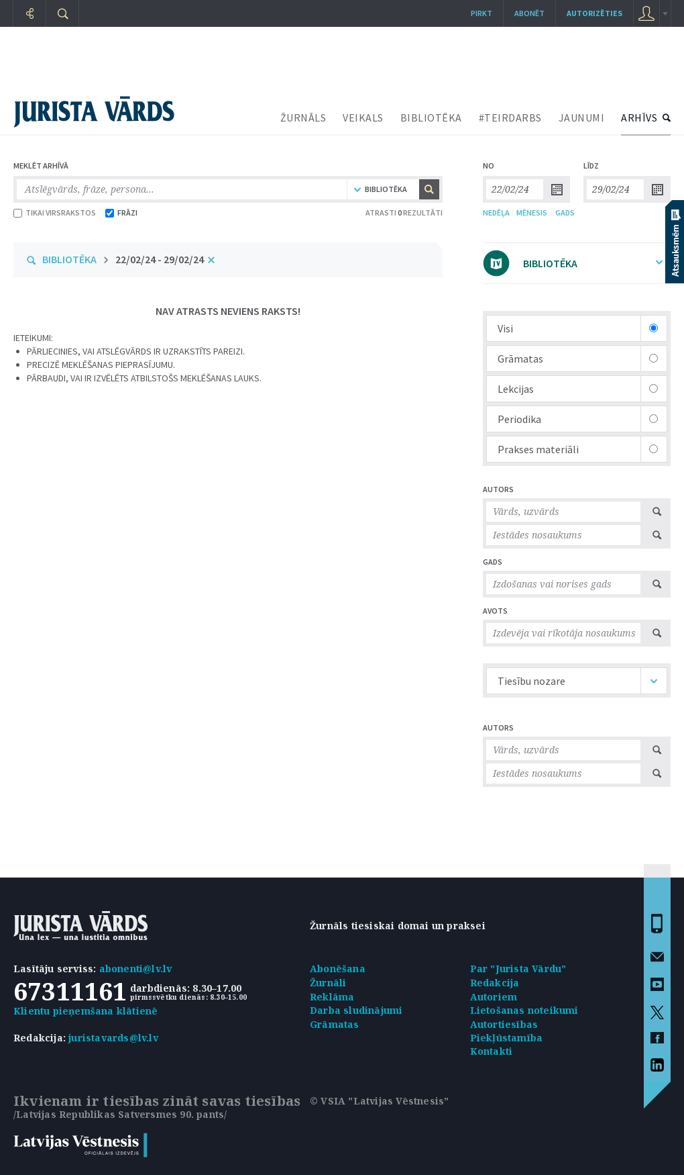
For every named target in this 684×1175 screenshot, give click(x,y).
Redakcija (495, 982)
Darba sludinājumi (356, 1010)
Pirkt (481, 13)
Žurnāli (328, 982)
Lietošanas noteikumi (524, 1010)
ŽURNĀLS (303, 117)
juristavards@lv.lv (113, 1037)
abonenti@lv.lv (135, 968)
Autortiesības (504, 1024)
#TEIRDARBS (510, 117)
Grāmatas (334, 1024)
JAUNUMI (582, 117)
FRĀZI (121, 212)
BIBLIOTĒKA (431, 117)
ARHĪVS (639, 117)
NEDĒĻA (496, 212)
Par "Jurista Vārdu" (518, 968)
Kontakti (491, 1051)
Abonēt (529, 13)
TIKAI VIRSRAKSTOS (54, 212)
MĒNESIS (531, 212)
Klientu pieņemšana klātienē (85, 1010)
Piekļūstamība (506, 1037)
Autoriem (494, 996)
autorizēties (594, 13)
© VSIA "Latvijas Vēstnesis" (379, 1100)
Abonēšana (337, 968)
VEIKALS (363, 117)
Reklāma (332, 996)
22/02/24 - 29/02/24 (159, 259)
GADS (565, 212)
